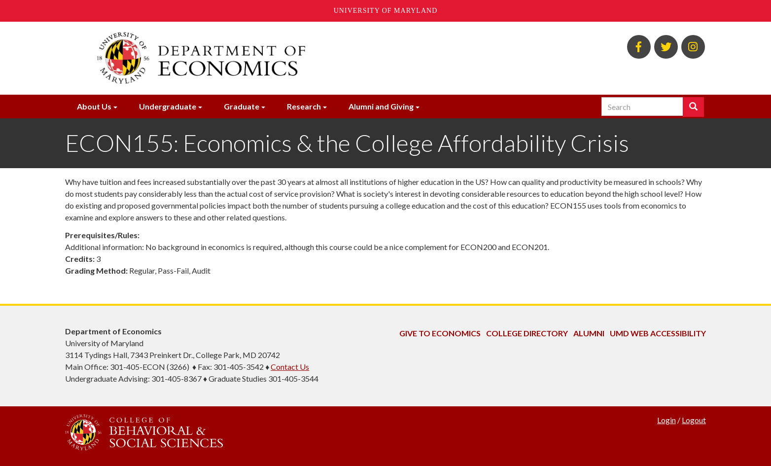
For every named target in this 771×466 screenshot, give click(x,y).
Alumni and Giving (381, 106)
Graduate (241, 106)
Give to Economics (440, 333)
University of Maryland (386, 10)
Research (304, 106)
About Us (94, 106)
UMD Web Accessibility (658, 333)
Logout (694, 420)
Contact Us (290, 366)
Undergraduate (167, 106)
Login (666, 420)
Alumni (588, 333)
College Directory (527, 333)
